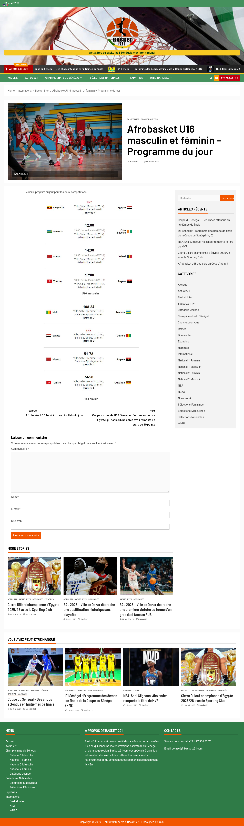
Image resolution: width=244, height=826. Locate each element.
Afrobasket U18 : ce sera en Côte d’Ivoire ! (203, 263)
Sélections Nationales (105, 77)
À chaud (182, 284)
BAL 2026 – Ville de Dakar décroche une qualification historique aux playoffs (89, 609)
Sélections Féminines (191, 404)
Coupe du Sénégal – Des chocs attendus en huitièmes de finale (71, 69)
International (159, 77)
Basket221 (135, 161)
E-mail (16, 509)
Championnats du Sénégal (62, 77)
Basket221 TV (186, 303)
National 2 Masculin (189, 379)
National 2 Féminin (189, 373)
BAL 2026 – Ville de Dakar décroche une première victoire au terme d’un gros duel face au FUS (146, 609)
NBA (180, 385)
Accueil (13, 77)
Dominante (38, 599)
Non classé (184, 398)
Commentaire (20, 448)
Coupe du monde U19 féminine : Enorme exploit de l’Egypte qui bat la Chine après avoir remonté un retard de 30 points (122, 417)
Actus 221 (31, 77)
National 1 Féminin (189, 360)
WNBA (182, 423)
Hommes (183, 347)
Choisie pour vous (149, 119)
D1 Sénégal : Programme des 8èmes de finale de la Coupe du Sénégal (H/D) (162, 69)
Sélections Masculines (191, 410)
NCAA (181, 391)
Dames (182, 329)
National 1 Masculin (189, 366)
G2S (161, 822)
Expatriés (136, 77)
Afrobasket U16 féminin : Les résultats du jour (58, 412)
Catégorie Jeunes (188, 310)
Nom (15, 497)
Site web (16, 521)
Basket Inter (133, 119)
